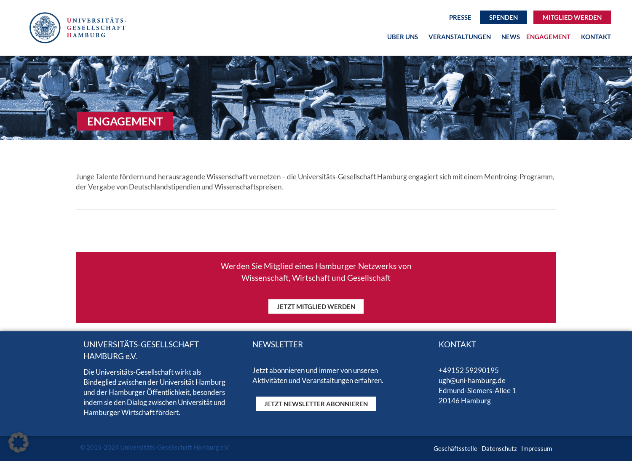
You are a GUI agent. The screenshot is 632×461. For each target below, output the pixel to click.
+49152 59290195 (469, 370)
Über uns (404, 36)
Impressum (536, 448)
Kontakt (596, 36)
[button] (18, 442)
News (510, 36)
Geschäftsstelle (455, 448)
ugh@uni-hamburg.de (472, 380)
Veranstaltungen (461, 36)
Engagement (550, 36)
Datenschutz (499, 448)
